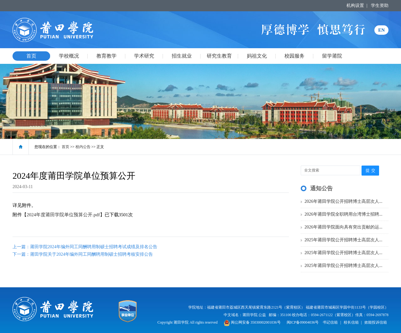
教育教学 (106, 56)
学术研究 (144, 56)
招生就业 (182, 56)
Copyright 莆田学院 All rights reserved (188, 322)
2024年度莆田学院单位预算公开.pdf (63, 214)
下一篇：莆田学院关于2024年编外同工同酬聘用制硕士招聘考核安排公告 (83, 254)
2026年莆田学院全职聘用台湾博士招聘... (344, 214)
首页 (31, 56)
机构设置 (355, 5)
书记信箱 (330, 322)
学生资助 (379, 5)
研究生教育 (219, 56)
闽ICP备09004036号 (303, 322)
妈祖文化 (257, 56)
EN (381, 30)
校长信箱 (351, 322)
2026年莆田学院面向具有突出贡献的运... (344, 227)
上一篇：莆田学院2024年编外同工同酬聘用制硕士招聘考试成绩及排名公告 (85, 246)
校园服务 (294, 56)
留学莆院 (332, 56)
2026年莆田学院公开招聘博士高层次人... (344, 201)
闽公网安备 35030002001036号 (252, 322)
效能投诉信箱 (375, 322)
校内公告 (83, 147)
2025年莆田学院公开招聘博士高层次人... (344, 240)
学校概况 (69, 56)
